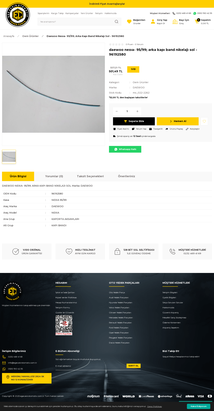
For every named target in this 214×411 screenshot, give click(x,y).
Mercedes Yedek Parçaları (121, 317)
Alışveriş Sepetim (171, 327)
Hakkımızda (168, 307)
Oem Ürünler (140, 82)
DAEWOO (139, 87)
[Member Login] (158, 21)
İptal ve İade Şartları (65, 292)
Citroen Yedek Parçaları (120, 312)
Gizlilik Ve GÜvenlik (65, 312)
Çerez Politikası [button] (154, 406)
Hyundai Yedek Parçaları (120, 302)
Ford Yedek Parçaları (118, 327)
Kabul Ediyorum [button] (198, 406)
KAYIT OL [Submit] (134, 365)
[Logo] (18, 14)
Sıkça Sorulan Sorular (173, 302)
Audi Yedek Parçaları (119, 297)
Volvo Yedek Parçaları (119, 307)
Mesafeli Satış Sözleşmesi (174, 317)
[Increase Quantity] (138, 111)
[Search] (79, 21)
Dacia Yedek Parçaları (119, 342)
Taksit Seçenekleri (90, 176)
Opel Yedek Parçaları (119, 332)
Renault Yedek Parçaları (120, 322)
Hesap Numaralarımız (66, 302)
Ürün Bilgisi (18, 176)
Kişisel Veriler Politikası (66, 297)
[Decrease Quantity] (115, 111)
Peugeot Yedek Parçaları (120, 337)
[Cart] (202, 21)
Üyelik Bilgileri (169, 297)
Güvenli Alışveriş (171, 312)
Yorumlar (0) (54, 176)
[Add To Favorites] (204, 121)
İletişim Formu (63, 307)
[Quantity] (127, 111)
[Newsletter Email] (98, 367)
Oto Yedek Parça (117, 292)
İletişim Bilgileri (170, 292)
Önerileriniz (126, 176)
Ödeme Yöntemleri (172, 322)
